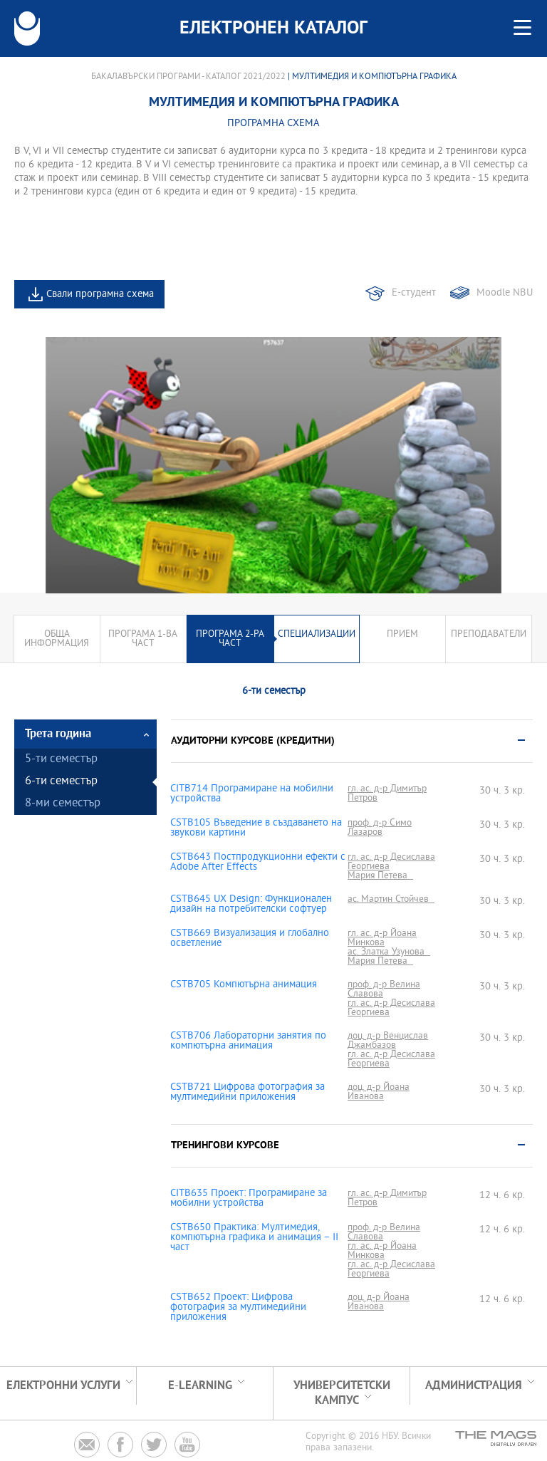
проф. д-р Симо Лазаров (380, 827)
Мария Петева (380, 875)
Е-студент (414, 293)
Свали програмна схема (100, 294)
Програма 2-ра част (230, 639)
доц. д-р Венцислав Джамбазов (388, 1040)
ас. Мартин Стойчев (391, 899)
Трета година (58, 734)
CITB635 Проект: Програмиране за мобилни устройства (248, 1199)
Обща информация (56, 639)
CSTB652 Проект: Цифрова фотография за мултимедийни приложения (238, 1308)
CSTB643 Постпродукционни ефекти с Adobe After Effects (257, 863)
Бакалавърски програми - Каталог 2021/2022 (188, 77)
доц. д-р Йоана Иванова (379, 1092)
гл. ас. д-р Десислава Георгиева (391, 862)
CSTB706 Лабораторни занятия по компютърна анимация (248, 1041)
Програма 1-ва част (142, 639)
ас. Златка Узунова (389, 952)
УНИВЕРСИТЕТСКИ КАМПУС (341, 1393)
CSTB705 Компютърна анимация (243, 985)
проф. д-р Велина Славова (384, 989)
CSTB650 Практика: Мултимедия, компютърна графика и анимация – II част (254, 1238)
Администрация (473, 1385)
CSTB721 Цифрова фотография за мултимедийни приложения (247, 1093)
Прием (402, 634)
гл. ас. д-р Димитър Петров (387, 793)
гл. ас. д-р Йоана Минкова (382, 938)
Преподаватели (488, 634)
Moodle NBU (504, 293)
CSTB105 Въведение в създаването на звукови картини (256, 828)
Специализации (316, 634)
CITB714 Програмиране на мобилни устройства (251, 794)
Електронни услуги (63, 1385)
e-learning (200, 1385)
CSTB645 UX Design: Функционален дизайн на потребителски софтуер (251, 905)
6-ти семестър (61, 781)
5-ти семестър (61, 759)
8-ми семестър (62, 803)
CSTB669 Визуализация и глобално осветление (249, 939)
